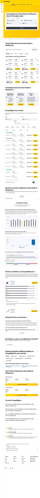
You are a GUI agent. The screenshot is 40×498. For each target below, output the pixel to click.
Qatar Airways (12, 281)
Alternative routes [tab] (14, 356)
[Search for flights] (1, 5)
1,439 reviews (12, 312)
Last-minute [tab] (21, 53)
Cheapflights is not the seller (22, 447)
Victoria (17, 38)
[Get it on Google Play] (33, 458)
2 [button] (35, 182)
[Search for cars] (1, 7)
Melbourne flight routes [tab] (19, 358)
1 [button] (33, 182)
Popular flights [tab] (8, 360)
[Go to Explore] (1, 9)
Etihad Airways (12, 309)
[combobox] (18, 18)
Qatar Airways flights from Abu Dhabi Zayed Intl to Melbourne (30, 366)
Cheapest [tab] (7, 53)
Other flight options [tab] (28, 358)
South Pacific (9, 38)
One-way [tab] (26, 53)
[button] (2, 1)
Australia (13, 38)
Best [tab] (12, 53)
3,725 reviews (12, 284)
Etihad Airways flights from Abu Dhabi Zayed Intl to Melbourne (13, 366)
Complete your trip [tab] (22, 356)
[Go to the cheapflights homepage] (7, 1)
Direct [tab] (16, 53)
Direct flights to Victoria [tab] (31, 356)
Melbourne (20, 38)
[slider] (29, 124)
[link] (10, 104)
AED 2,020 (19, 16)
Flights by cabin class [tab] (9, 358)
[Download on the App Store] (33, 461)
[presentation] (23, 16)
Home (6, 38)
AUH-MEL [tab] (21, 196)
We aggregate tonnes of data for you (22, 448)
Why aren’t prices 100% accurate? (22, 450)
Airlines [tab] (7, 356)
